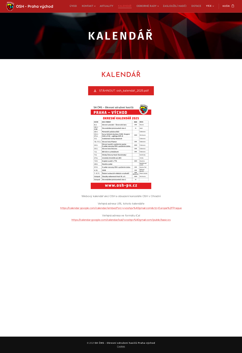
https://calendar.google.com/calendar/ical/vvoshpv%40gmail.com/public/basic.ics (121, 220)
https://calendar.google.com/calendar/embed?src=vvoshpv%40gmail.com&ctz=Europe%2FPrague (121, 208)
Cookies (121, 346)
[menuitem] (76, 6)
